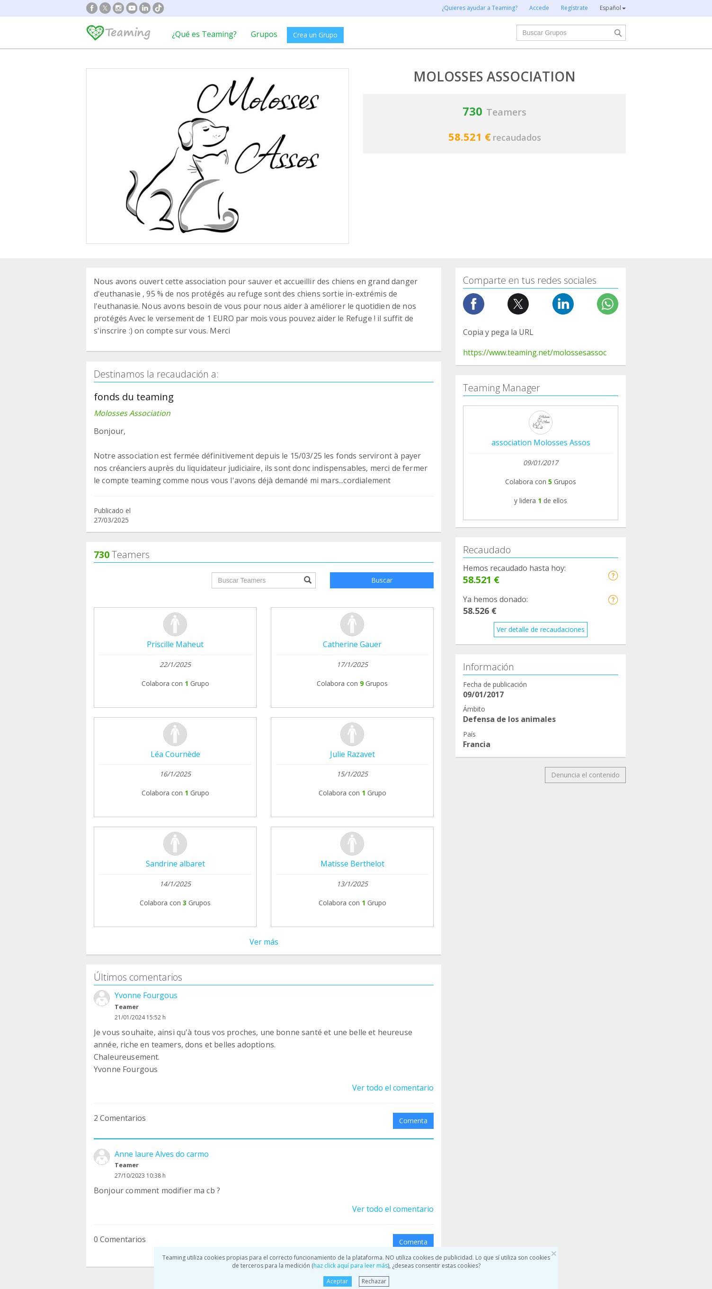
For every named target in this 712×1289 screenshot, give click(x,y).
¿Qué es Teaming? (204, 34)
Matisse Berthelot (352, 863)
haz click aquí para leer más (350, 1266)
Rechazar (374, 1281)
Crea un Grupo (315, 34)
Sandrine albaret (175, 863)
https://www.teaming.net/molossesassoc (534, 352)
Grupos (264, 34)
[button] (612, 575)
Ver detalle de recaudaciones (541, 629)
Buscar (381, 580)
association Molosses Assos (540, 442)
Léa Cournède (175, 754)
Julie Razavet (352, 754)
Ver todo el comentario (393, 1087)
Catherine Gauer (352, 644)
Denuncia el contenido (585, 774)
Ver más (263, 942)
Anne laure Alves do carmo (162, 1154)
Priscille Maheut (175, 644)
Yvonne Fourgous (146, 995)
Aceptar (337, 1281)
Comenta (413, 1120)
